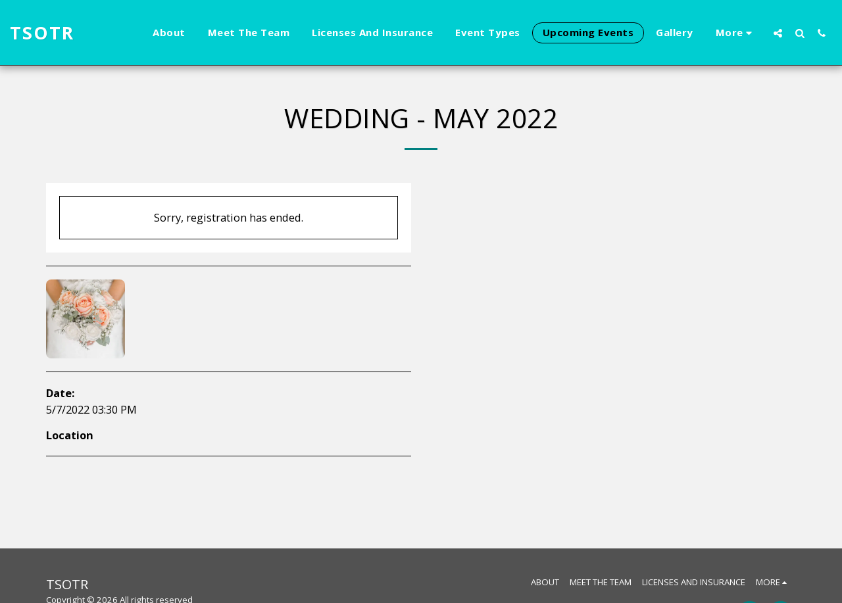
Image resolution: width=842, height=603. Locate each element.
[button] (778, 33)
